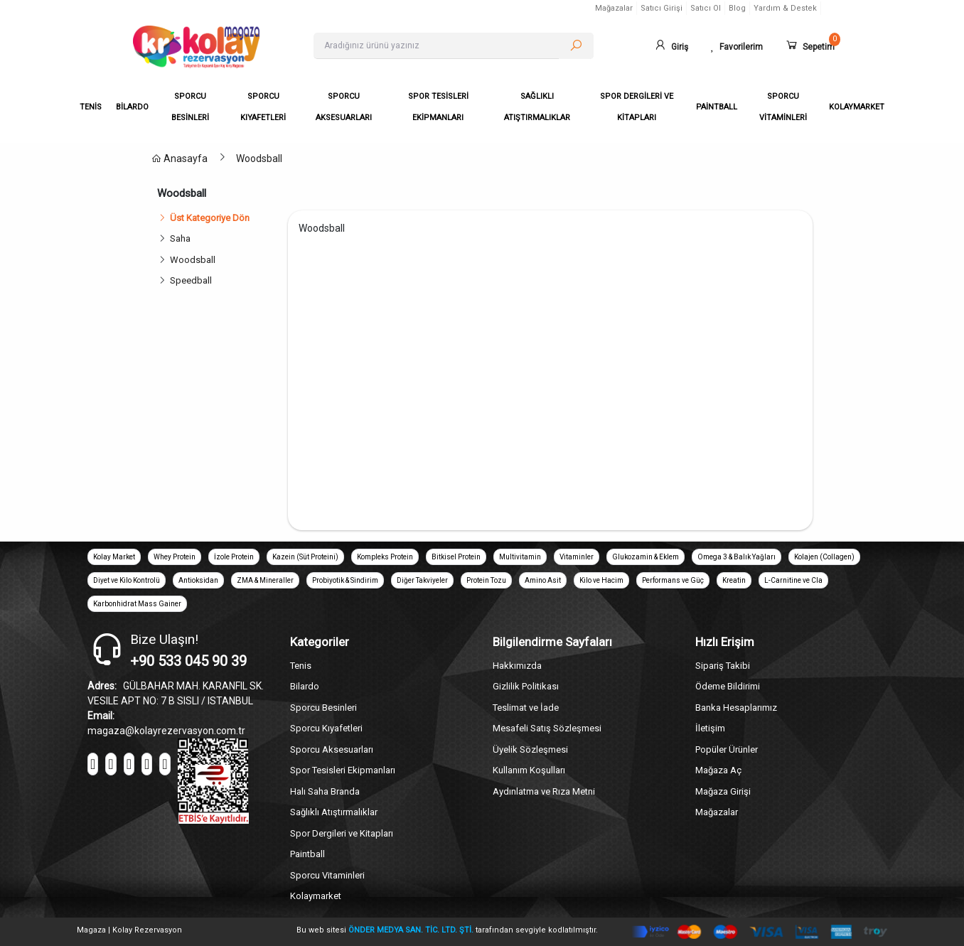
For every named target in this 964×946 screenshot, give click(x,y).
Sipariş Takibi (722, 665)
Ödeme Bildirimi (727, 686)
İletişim (710, 728)
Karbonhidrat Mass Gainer (137, 604)
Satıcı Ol (705, 8)
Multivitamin (520, 557)
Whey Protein (175, 557)
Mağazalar (614, 8)
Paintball (307, 854)
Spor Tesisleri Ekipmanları (342, 770)
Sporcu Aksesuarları (331, 749)
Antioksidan (198, 580)
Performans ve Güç (673, 580)
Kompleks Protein (385, 557)
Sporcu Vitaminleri (327, 875)
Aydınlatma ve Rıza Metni (544, 791)
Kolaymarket (315, 896)
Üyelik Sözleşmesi (530, 749)
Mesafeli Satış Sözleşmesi (547, 728)
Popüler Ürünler (726, 749)
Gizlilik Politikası (526, 686)
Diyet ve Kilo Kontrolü (126, 580)
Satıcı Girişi (661, 8)
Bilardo (304, 686)
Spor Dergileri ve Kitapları (341, 833)
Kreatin (734, 580)
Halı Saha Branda (325, 791)
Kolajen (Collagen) (824, 557)
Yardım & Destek (785, 8)
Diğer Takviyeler (422, 580)
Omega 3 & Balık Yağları (736, 557)
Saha (180, 238)
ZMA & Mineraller (265, 580)
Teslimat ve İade (526, 707)
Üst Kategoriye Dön (203, 218)
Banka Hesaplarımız (736, 707)
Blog (737, 8)
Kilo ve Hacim (601, 580)
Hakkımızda (517, 665)
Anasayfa (179, 158)
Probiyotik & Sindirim (345, 580)
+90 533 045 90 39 (188, 661)
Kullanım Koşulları (529, 770)
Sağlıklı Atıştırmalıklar (333, 812)
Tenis (300, 665)
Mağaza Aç (718, 770)
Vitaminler (576, 557)
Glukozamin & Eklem (645, 557)
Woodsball (259, 158)
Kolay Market (114, 557)
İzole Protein (234, 557)
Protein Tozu (486, 580)
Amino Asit (543, 580)
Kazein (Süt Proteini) (305, 557)
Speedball (191, 280)
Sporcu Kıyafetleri (326, 728)
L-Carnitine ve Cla (793, 580)
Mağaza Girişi (723, 791)
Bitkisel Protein (456, 557)
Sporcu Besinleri (323, 707)
